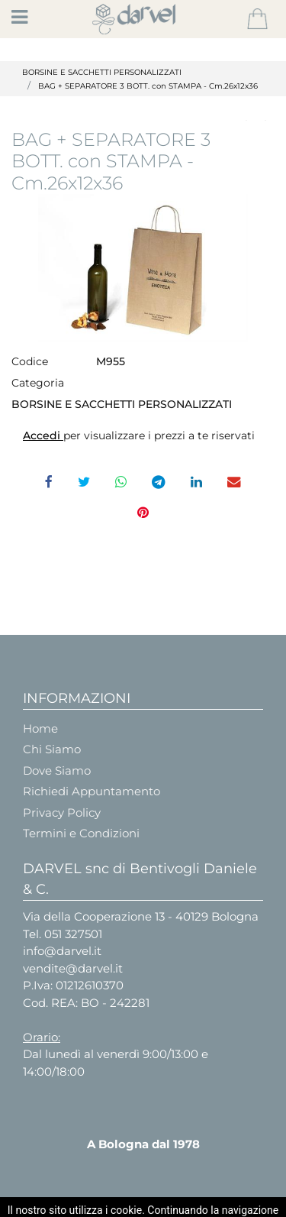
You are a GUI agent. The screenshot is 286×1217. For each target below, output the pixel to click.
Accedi (43, 435)
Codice (29, 361)
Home (40, 728)
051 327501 (73, 934)
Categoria (37, 383)
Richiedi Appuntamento (91, 791)
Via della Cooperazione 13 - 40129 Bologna (141, 916)
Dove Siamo (57, 770)
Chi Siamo (52, 749)
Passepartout (181, 1203)
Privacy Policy (62, 812)
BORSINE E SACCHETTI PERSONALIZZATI (102, 72)
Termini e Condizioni (81, 833)
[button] (257, 19)
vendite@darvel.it (73, 968)
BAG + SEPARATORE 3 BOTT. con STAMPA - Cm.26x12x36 (148, 86)
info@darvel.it (62, 950)
